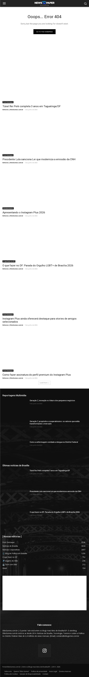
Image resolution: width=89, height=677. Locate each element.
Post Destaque (8, 102)
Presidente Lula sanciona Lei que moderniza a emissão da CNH (39, 159)
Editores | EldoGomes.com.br (12, 109)
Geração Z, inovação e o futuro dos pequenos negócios (52, 401)
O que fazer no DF (9, 261)
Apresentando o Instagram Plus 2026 (23, 212)
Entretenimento (8, 208)
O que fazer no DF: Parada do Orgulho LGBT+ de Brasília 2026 (37, 265)
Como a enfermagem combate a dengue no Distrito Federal (54, 442)
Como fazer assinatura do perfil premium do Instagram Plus (36, 374)
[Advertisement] (44, 593)
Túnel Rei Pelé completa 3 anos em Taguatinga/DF (31, 106)
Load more (44, 383)
